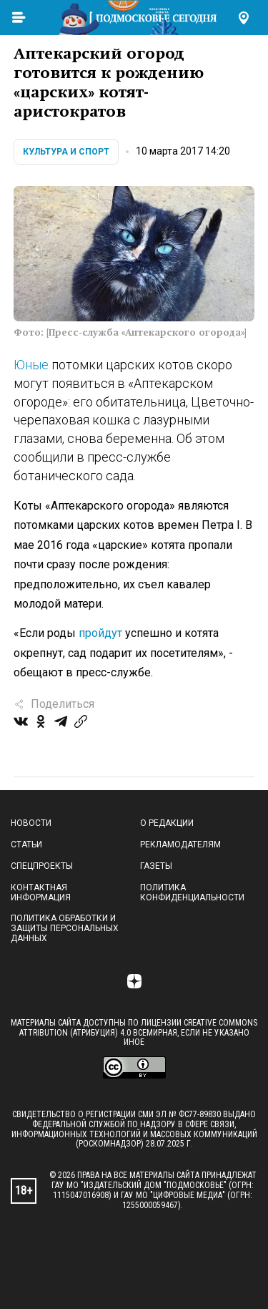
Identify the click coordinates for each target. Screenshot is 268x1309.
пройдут (100, 633)
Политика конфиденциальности (192, 892)
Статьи (26, 845)
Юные (31, 364)
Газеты (156, 866)
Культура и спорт (66, 152)
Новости (31, 823)
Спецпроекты (42, 866)
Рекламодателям (180, 845)
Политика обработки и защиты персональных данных (65, 928)
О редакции (167, 823)
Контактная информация (41, 892)
